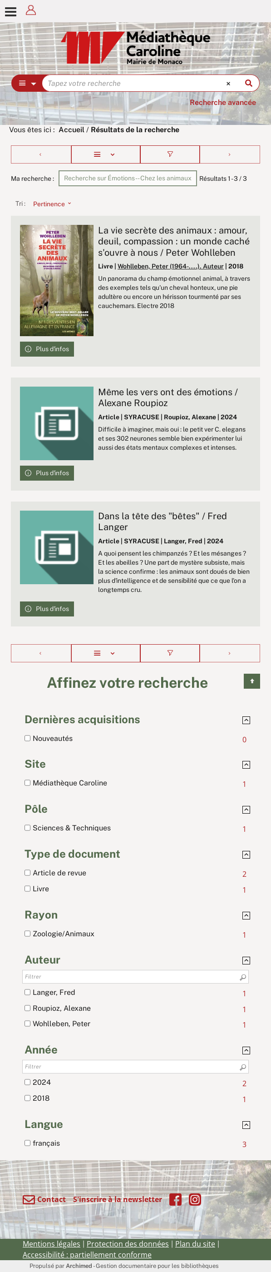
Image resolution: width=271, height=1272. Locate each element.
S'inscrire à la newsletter (117, 1199)
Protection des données (128, 1244)
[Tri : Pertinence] (49, 203)
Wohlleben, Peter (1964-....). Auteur (171, 266)
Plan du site (195, 1244)
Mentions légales (51, 1244)
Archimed (79, 1265)
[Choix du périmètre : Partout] (27, 83)
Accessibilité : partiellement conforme (87, 1255)
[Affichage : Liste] (106, 154)
